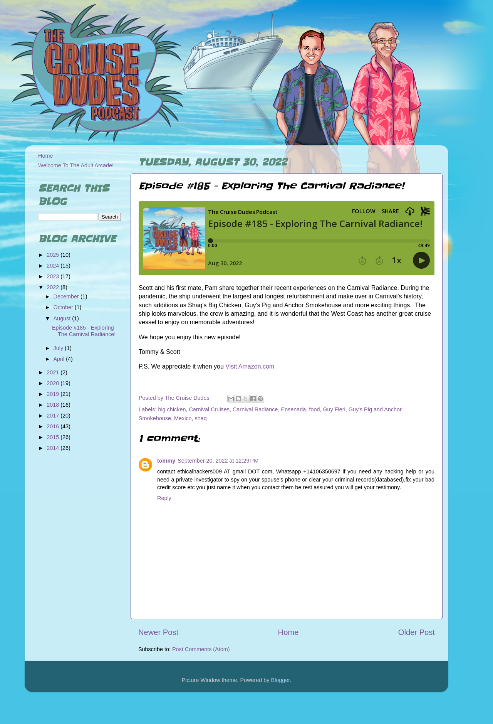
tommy (166, 461)
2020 (53, 383)
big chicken (172, 409)
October (64, 307)
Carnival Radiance (255, 409)
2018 (53, 405)
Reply (164, 498)
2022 (53, 287)
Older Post (416, 632)
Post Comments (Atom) (201, 649)
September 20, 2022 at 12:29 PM (218, 461)
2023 (53, 276)
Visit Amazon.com (249, 366)
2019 (53, 394)
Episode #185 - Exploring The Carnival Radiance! (84, 331)
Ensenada (293, 409)
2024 (53, 266)
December (67, 296)
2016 (53, 426)
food (314, 409)
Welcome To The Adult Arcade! (76, 165)
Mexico (183, 418)
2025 (53, 255)
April (60, 359)
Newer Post (158, 632)
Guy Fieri (334, 409)
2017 (53, 416)
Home (288, 632)
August (63, 318)
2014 (53, 448)
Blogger (280, 680)
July (59, 348)
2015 (53, 437)
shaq (201, 418)
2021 (53, 372)
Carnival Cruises (209, 409)
